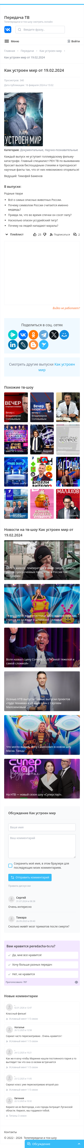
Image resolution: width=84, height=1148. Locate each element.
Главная (9, 51)
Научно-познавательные (61, 150)
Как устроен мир (51, 51)
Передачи (27, 51)
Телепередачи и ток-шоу (40, 1138)
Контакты (10, 1132)
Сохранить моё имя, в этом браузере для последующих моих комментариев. (41, 865)
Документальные (31, 150)
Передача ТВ (16, 17)
